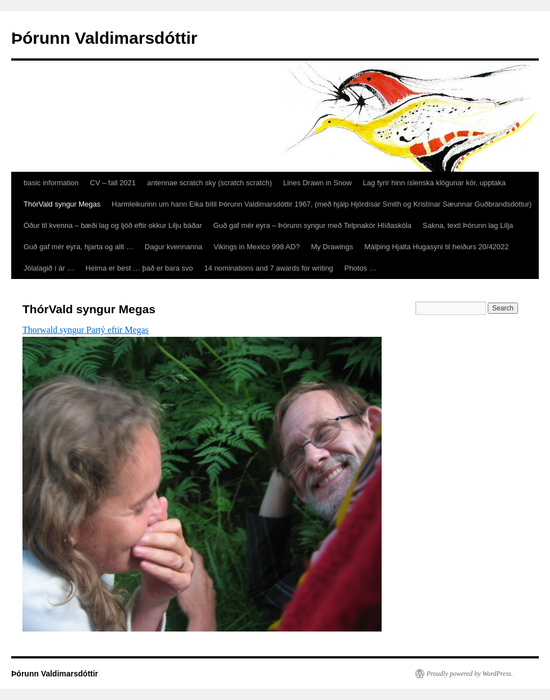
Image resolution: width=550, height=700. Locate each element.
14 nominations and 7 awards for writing (268, 268)
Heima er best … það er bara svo (138, 268)
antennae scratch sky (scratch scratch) (209, 183)
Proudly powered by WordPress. (470, 674)
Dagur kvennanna (174, 247)
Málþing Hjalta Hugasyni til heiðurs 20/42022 (436, 247)
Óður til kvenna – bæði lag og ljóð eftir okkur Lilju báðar (113, 225)
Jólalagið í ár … (49, 268)
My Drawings (332, 247)
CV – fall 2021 (113, 183)
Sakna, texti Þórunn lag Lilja (468, 225)
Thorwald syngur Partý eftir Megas (85, 330)
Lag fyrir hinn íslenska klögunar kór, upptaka (434, 183)
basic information (51, 183)
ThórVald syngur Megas (62, 204)
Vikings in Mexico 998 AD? (256, 247)
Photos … (361, 268)
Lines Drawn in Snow (317, 183)
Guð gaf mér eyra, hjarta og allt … (79, 247)
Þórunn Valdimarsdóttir (104, 38)
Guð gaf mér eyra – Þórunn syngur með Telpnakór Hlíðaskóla (312, 225)
